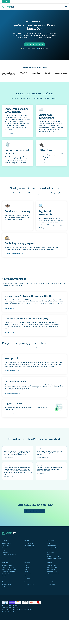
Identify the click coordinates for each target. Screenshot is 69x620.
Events (26, 569)
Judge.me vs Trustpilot (53, 573)
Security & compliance (52, 547)
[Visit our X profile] (3, 605)
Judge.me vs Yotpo (52, 567)
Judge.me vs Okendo (52, 569)
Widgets (4, 550)
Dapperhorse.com (8, 476)
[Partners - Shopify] (5, 602)
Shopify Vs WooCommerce (9, 569)
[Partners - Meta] (25, 602)
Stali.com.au (40, 473)
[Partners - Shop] (12, 602)
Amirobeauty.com (8, 457)
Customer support (51, 545)
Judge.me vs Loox (51, 565)
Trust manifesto (51, 552)
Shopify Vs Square (7, 573)
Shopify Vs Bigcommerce (8, 567)
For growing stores (29, 547)
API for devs (27, 576)
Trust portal (50, 550)
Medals (48, 554)
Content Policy (15, 613)
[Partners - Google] (18, 602)
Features (4, 547)
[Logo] (8, 7)
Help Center (30, 613)
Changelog (27, 578)
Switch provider (51, 576)
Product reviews (6, 543)
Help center (27, 573)
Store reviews (5, 545)
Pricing (48, 543)
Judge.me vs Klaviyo (52, 571)
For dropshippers (28, 543)
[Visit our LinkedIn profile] (8, 605)
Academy (26, 567)
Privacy (8, 613)
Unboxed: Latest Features (9, 554)
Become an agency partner (54, 558)
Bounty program (51, 584)
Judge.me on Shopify (7, 565)
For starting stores (29, 545)
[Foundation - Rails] (38, 602)
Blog (25, 565)
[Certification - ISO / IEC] (32, 602)
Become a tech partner (53, 556)
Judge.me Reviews (29, 584)
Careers (4, 589)
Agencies (26, 571)
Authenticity (22, 613)
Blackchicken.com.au (42, 457)
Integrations (5, 552)
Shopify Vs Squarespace (8, 571)
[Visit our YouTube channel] (15, 605)
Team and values (6, 584)
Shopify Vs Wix (6, 576)
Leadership (5, 587)
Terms (3, 613)
